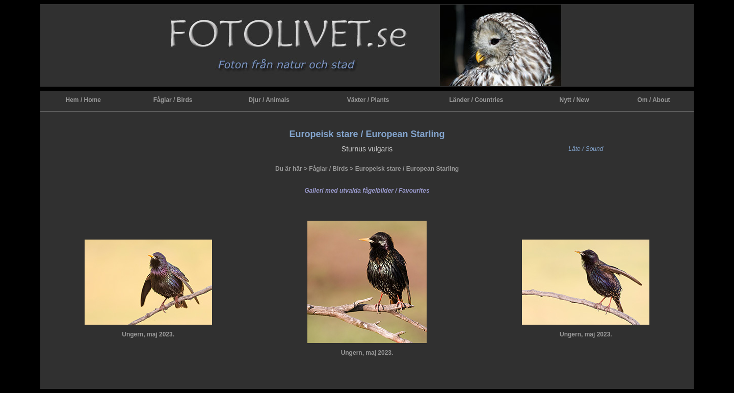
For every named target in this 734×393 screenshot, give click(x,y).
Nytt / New (574, 99)
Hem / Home (83, 99)
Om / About (653, 99)
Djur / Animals (269, 99)
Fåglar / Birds (173, 99)
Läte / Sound (585, 148)
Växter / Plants (368, 99)
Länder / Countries (476, 99)
